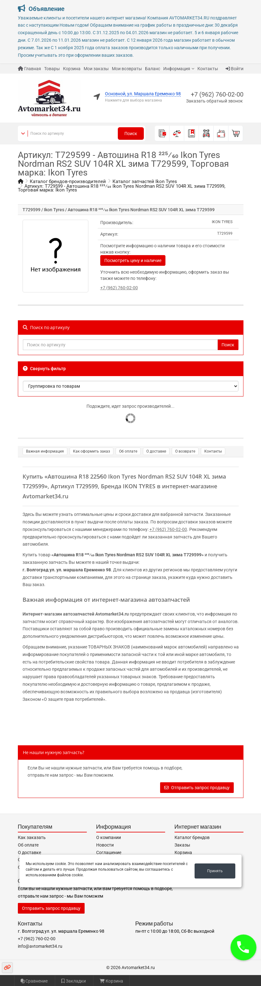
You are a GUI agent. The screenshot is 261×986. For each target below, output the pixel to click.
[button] (243, 947)
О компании (108, 837)
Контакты (207, 68)
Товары (52, 68)
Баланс (152, 68)
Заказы (182, 844)
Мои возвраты (127, 68)
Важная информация (45, 451)
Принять (215, 871)
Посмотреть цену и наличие (132, 260)
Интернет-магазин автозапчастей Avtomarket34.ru (76, 613)
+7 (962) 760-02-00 (217, 94)
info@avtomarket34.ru (40, 946)
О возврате (185, 451)
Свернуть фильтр (44, 368)
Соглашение (108, 852)
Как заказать (32, 837)
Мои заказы (96, 68)
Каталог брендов (192, 837)
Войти (234, 68)
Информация (176, 68)
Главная (29, 68)
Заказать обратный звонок (214, 100)
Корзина (72, 68)
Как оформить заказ (91, 451)
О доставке (156, 451)
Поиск (130, 133)
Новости (105, 844)
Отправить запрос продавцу (197, 787)
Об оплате (128, 451)
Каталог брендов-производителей (68, 181)
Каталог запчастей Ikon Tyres (144, 181)
